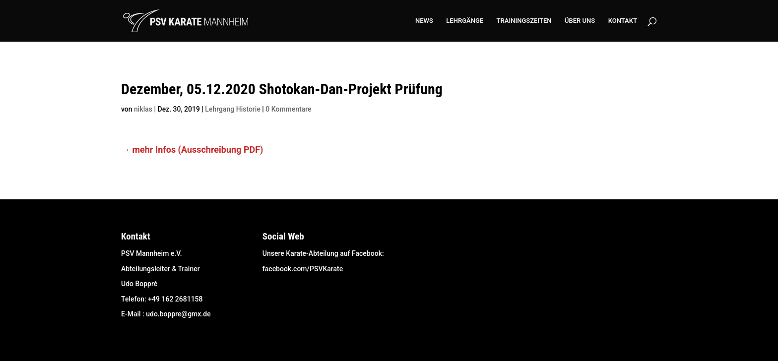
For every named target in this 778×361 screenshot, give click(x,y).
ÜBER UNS (580, 20)
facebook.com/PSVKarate (302, 269)
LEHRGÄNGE (464, 20)
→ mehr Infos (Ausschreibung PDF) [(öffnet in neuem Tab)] (192, 149)
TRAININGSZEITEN (524, 20)
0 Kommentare (288, 109)
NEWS (424, 20)
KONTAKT (622, 20)
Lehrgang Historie (232, 109)
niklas (143, 109)
